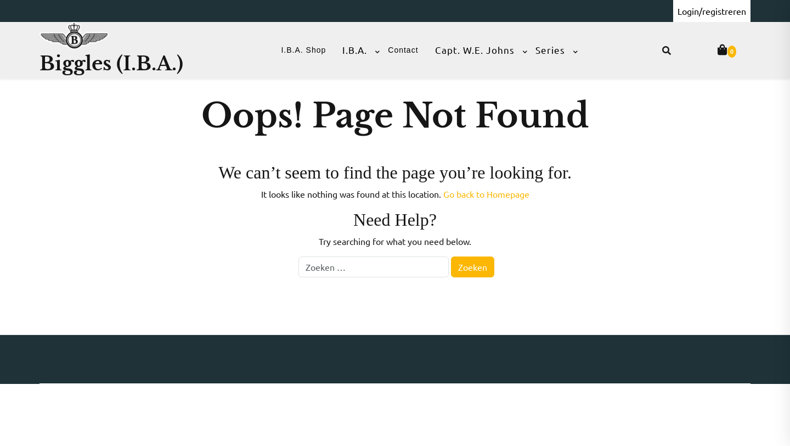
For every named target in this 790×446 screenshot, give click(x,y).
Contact (403, 50)
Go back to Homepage (486, 193)
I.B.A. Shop (303, 50)
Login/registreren (712, 10)
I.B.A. (354, 49)
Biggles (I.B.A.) (111, 63)
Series (550, 49)
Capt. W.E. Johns (475, 49)
